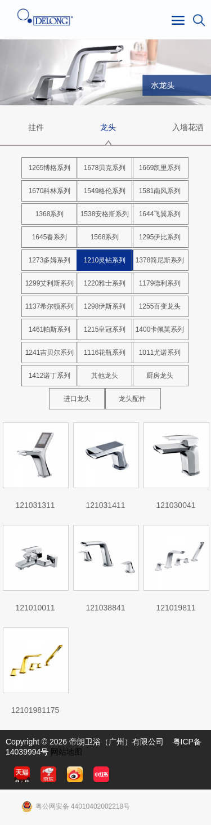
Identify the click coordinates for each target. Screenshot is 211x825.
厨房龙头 (159, 376)
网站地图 (66, 751)
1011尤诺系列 (160, 352)
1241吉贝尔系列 (49, 352)
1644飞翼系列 (160, 214)
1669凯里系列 (160, 168)
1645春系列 (50, 237)
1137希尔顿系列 (49, 306)
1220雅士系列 (105, 283)
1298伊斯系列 (105, 306)
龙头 (108, 127)
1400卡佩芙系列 (160, 329)
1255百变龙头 (160, 306)
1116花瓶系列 (105, 352)
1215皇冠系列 (105, 329)
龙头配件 (132, 399)
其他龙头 (104, 376)
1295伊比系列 (160, 237)
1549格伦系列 (105, 191)
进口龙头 (77, 399)
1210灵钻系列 (105, 260)
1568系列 (105, 237)
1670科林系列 (50, 191)
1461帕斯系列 (50, 329)
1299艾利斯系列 (49, 283)
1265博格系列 (50, 168)
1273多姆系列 (50, 260)
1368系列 (49, 214)
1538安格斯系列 (104, 214)
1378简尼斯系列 (160, 260)
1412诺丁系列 (50, 376)
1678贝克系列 (105, 168)
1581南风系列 (160, 191)
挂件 (36, 127)
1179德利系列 (160, 283)
